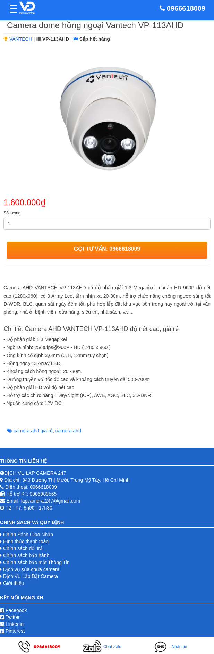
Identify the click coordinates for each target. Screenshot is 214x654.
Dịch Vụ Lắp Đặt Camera (30, 576)
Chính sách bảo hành (26, 555)
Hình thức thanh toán (26, 541)
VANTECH (20, 39)
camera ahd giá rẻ (33, 430)
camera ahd (68, 430)
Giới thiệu (13, 583)
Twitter (10, 617)
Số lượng (11, 212)
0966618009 (186, 8)
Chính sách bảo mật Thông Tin (36, 562)
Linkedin (12, 624)
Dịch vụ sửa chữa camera (31, 569)
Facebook (13, 610)
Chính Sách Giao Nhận (28, 534)
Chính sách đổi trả (23, 548)
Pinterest (12, 631)
